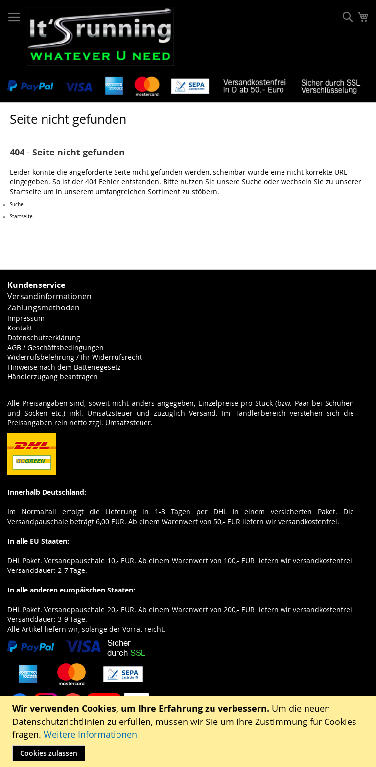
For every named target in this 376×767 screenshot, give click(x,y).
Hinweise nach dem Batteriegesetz (64, 367)
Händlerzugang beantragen (52, 376)
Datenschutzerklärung (43, 337)
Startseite (25, 191)
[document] (189, 731)
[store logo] (100, 36)
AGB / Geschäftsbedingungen (55, 347)
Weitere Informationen (90, 734)
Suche (252, 181)
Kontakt (19, 327)
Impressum (26, 318)
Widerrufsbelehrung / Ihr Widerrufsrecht (74, 357)
